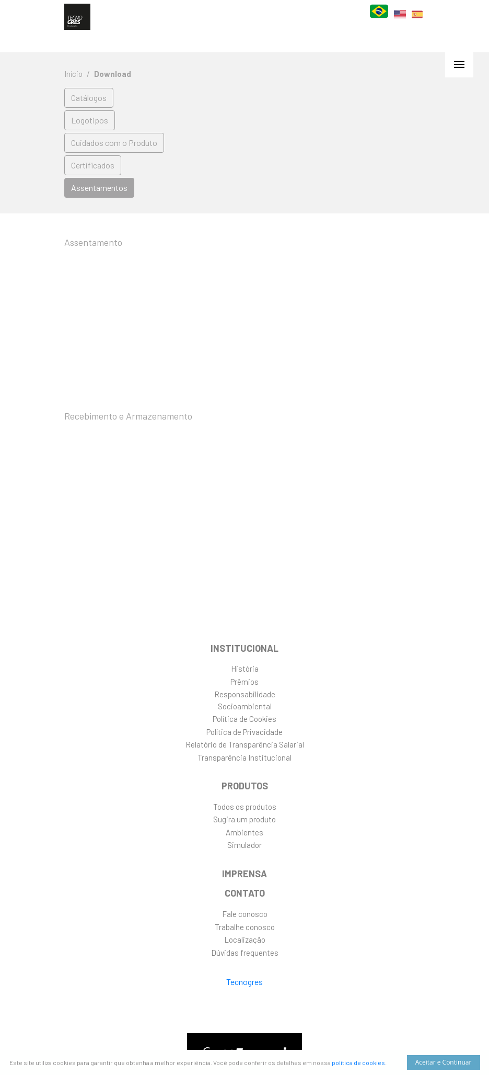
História (245, 668)
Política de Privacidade (244, 732)
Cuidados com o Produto (114, 143)
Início (73, 73)
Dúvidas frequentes (244, 952)
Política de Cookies (244, 718)
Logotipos (89, 120)
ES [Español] (417, 21)
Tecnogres (244, 982)
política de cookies (358, 1062)
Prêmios (244, 681)
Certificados (92, 165)
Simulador (244, 845)
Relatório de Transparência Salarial (244, 744)
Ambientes (244, 832)
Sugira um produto (244, 819)
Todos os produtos (244, 806)
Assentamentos (99, 188)
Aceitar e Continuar (443, 1062)
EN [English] (400, 20)
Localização (244, 939)
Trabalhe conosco (245, 927)
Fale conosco (244, 914)
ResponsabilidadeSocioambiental (244, 700)
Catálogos (89, 98)
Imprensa (244, 873)
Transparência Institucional (244, 757)
